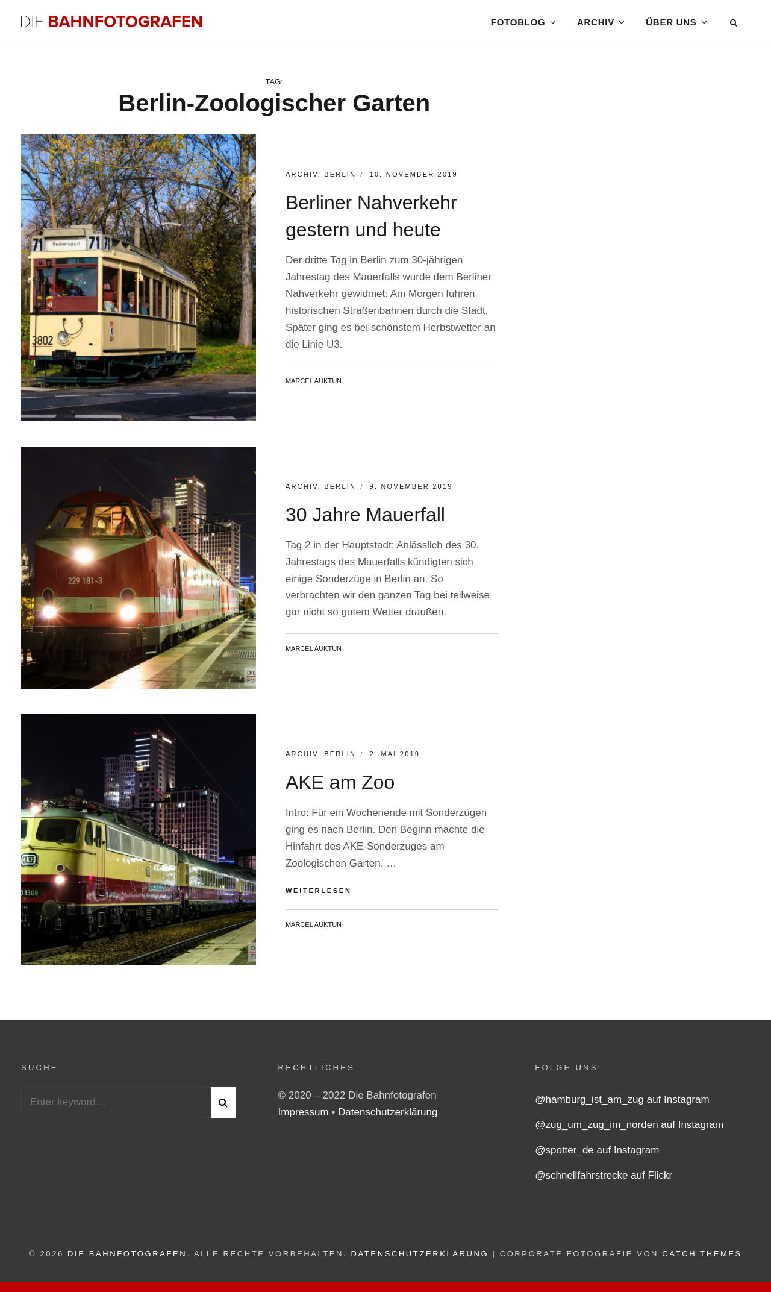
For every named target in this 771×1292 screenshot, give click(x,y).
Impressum (305, 1115)
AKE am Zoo (340, 786)
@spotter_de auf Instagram (597, 1153)
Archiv (595, 24)
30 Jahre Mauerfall (365, 517)
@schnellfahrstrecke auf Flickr (603, 1179)
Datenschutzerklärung (387, 1115)
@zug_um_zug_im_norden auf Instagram (629, 1128)
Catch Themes (702, 1257)
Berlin (340, 177)
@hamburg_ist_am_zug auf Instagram (622, 1103)
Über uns (671, 24)
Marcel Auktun (314, 383)
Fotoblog (517, 24)
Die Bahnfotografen (127, 1257)
